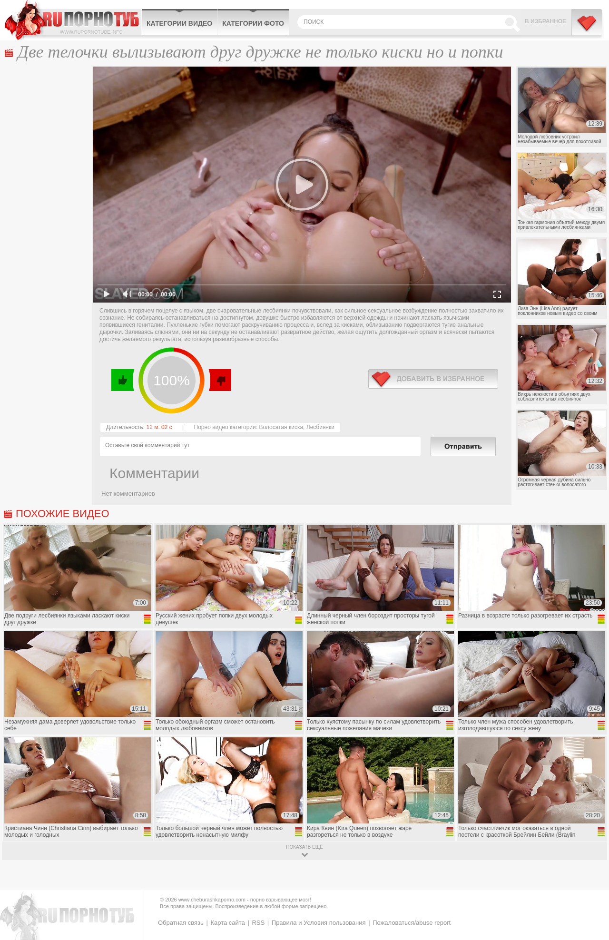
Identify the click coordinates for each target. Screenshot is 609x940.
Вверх (590, 883)
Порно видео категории (225, 427)
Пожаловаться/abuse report (412, 922)
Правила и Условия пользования (319, 922)
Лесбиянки (320, 427)
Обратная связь (181, 922)
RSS (258, 922)
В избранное (545, 21)
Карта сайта (227, 922)
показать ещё (304, 847)
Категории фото (253, 23)
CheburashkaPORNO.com (73, 20)
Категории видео (179, 23)
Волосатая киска (281, 427)
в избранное (433, 379)
